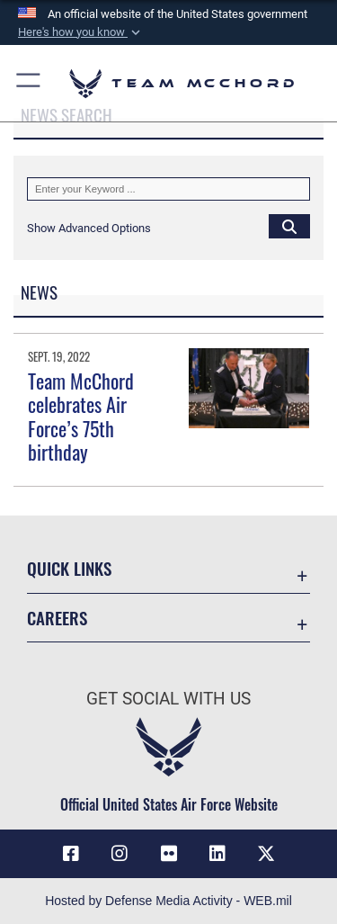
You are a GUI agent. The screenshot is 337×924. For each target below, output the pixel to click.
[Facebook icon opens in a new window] (71, 853)
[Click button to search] (289, 226)
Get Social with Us (168, 698)
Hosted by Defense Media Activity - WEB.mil (168, 900)
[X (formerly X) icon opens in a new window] (266, 853)
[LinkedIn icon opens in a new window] (217, 853)
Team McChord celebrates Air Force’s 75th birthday (81, 416)
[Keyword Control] (168, 189)
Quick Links (69, 568)
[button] (81, 32)
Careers (57, 618)
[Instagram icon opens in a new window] (119, 853)
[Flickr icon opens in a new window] (168, 853)
